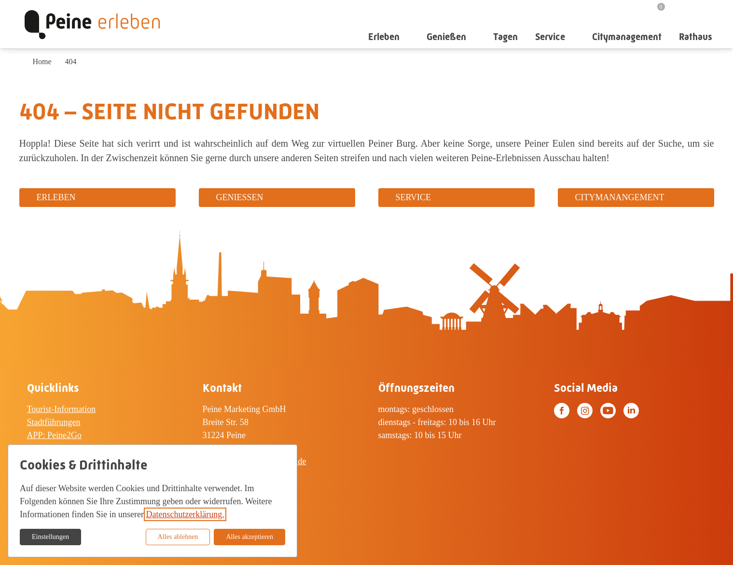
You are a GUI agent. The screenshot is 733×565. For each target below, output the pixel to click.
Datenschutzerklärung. (185, 514)
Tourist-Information (61, 409)
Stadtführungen (54, 422)
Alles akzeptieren (249, 536)
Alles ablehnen (178, 536)
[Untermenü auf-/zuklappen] (408, 36)
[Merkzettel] (655, 10)
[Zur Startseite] (92, 24)
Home (42, 61)
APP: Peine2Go (54, 435)
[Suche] (682, 10)
